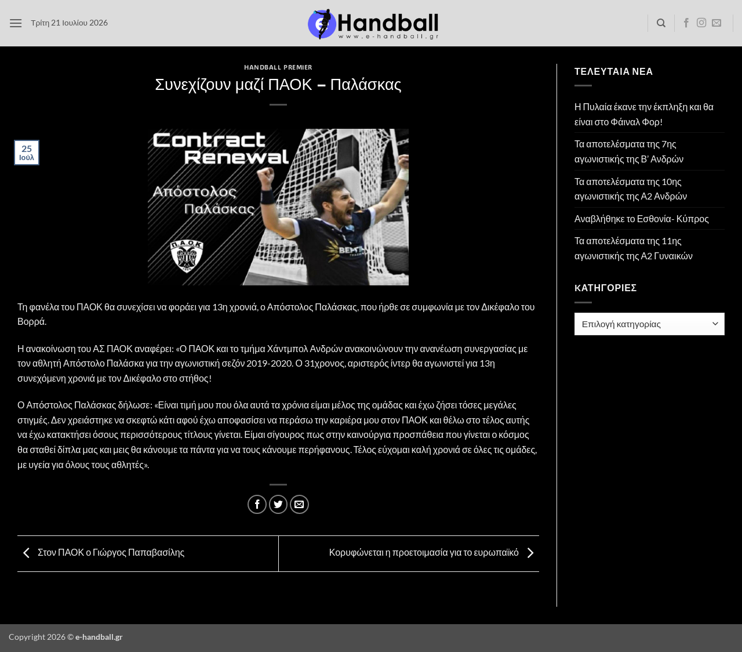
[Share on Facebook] (257, 504)
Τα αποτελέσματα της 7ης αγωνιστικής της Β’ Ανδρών (628, 151)
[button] (16, 23)
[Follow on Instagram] (701, 23)
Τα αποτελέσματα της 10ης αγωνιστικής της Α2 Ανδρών (630, 189)
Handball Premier (278, 67)
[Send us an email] (716, 23)
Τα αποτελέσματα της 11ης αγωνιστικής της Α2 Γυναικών (633, 248)
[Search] (661, 23)
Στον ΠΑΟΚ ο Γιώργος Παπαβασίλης (100, 552)
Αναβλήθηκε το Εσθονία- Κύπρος (641, 218)
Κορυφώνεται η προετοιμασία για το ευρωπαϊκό (434, 552)
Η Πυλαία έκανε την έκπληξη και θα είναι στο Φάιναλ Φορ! (644, 114)
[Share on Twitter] (278, 504)
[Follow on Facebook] (686, 23)
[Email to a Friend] (299, 504)
